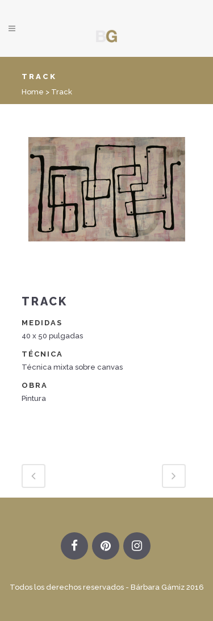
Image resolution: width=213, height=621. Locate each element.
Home (33, 92)
